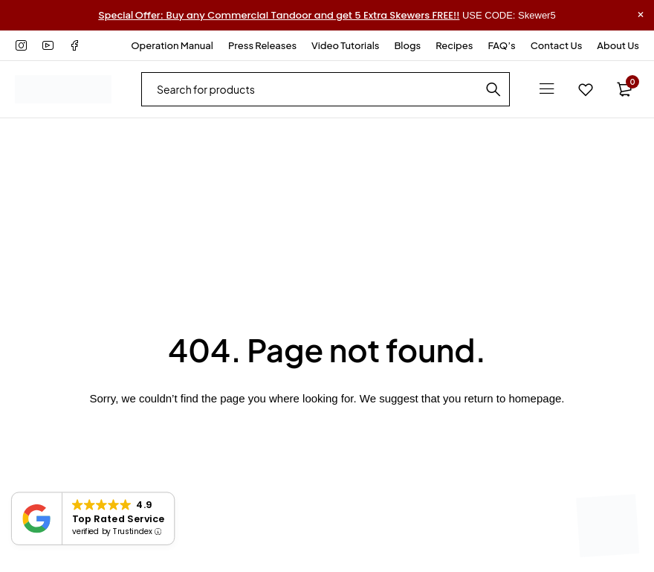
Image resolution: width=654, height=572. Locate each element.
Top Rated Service (118, 518)
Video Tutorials (345, 45)
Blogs (407, 45)
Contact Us (557, 45)
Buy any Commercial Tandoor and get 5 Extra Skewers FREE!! (278, 15)
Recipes (454, 45)
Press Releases (262, 45)
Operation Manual (172, 45)
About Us (618, 45)
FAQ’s (501, 45)
